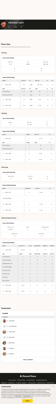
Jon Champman (9, 326)
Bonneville (6, 274)
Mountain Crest (7, 95)
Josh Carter (8, 321)
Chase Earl (8, 354)
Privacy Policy (21, 380)
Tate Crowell (8, 332)
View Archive (50, 383)
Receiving (14, 47)
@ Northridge (7, 267)
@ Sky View (6, 270)
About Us (4, 383)
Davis (5, 277)
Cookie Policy (30, 380)
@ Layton (6, 280)
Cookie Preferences (41, 380)
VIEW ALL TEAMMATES (28, 359)
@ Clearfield (6, 260)
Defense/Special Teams (24, 47)
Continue (27, 401)
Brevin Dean (8, 343)
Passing (3, 47)
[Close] (53, 387)
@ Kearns (6, 91)
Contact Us (11, 383)
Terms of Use (12, 380)
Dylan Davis (8, 337)
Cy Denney (8, 348)
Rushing (8, 47)
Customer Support (21, 383)
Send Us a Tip (41, 383)
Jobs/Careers (32, 383)
